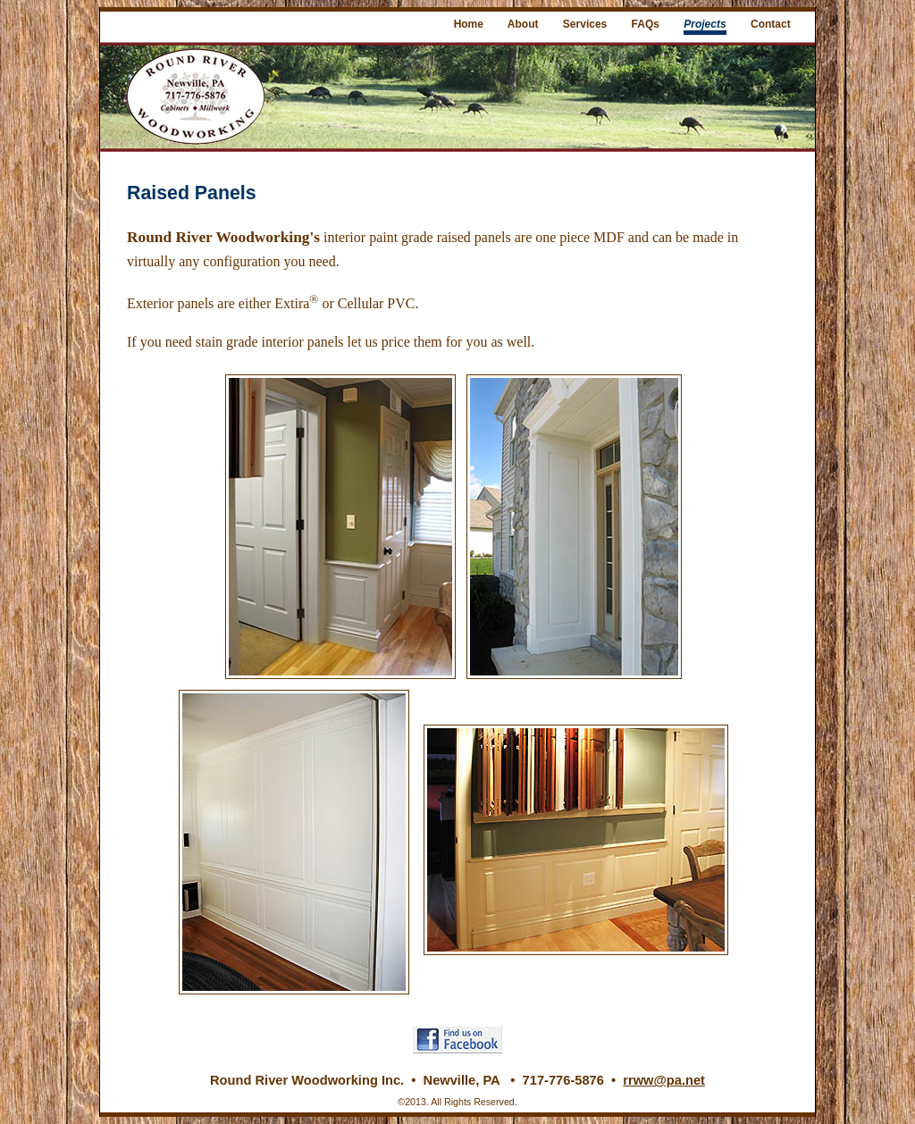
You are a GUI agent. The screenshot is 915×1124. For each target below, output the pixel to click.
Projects (705, 24)
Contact (771, 24)
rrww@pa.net (664, 1080)
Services (585, 24)
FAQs (645, 24)
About (523, 24)
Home (468, 24)
